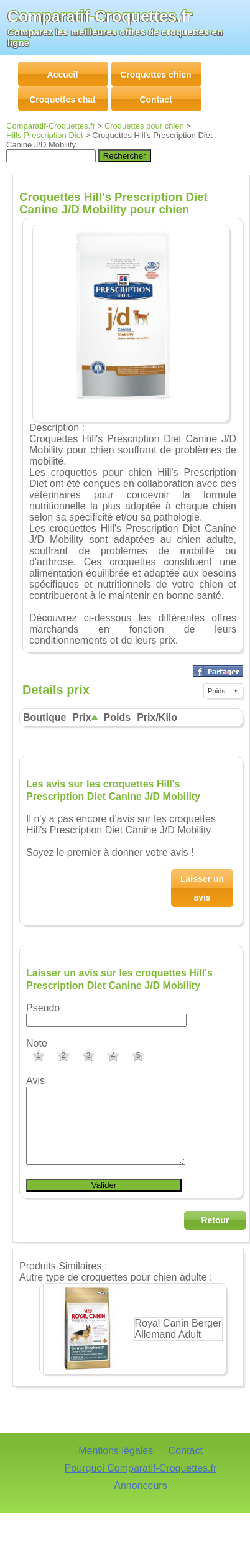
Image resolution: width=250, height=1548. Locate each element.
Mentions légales (115, 1465)
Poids (117, 717)
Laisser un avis (202, 888)
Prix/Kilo (157, 717)
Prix (84, 717)
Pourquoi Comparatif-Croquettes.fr (141, 1483)
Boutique (44, 717)
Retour (215, 1235)
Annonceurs (140, 1500)
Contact (186, 1465)
